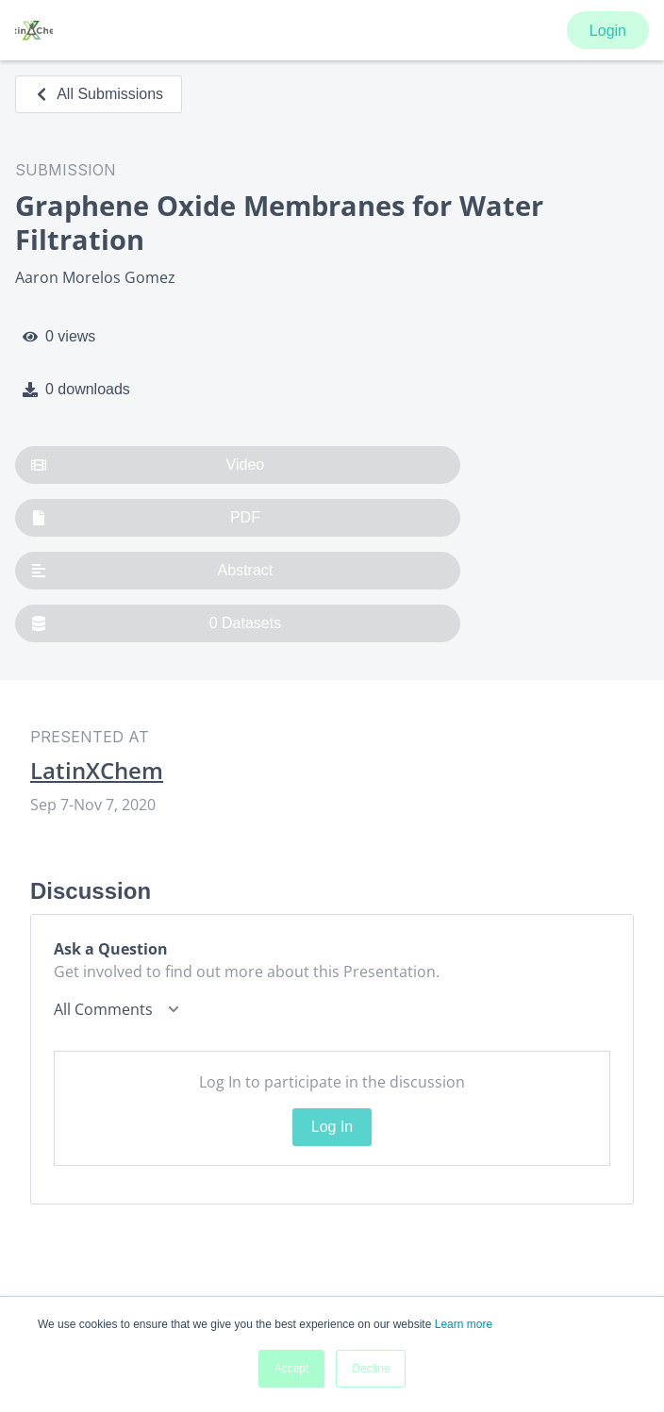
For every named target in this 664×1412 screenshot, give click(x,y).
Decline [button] (371, 1368)
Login (607, 31)
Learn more (463, 1324)
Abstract (152, 571)
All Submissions (98, 94)
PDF (145, 518)
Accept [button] (291, 1368)
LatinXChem (96, 771)
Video (147, 465)
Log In (332, 1127)
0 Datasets (156, 623)
